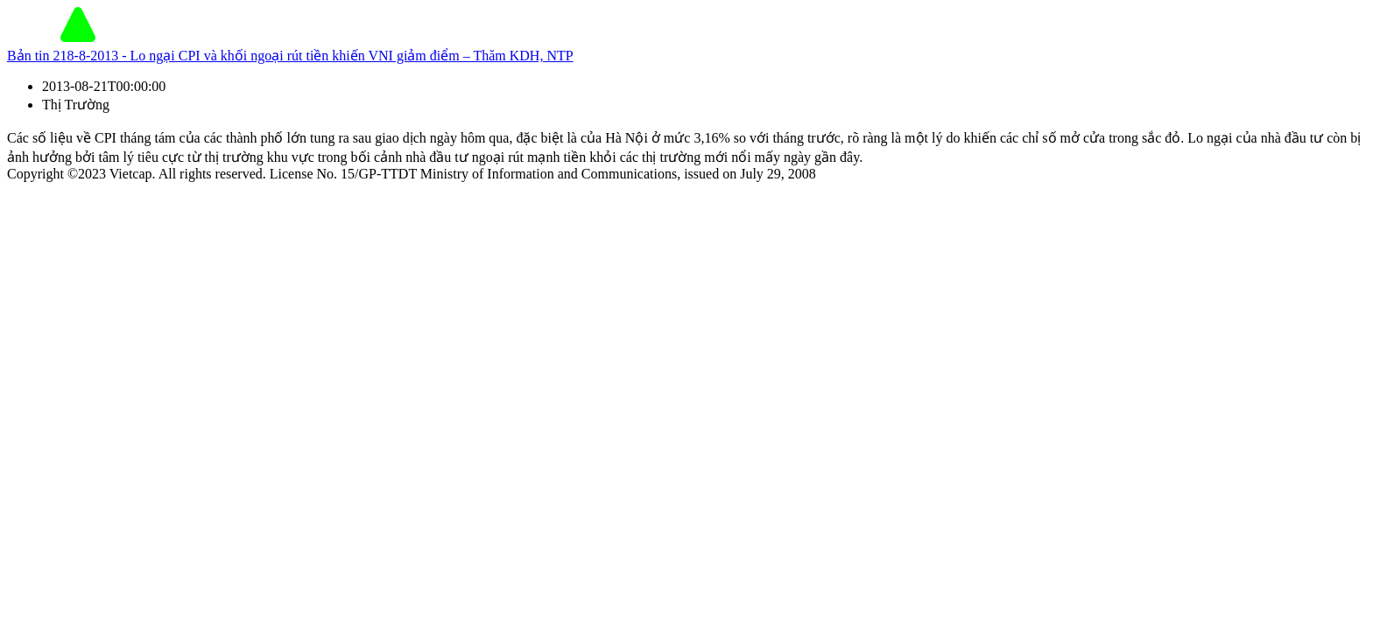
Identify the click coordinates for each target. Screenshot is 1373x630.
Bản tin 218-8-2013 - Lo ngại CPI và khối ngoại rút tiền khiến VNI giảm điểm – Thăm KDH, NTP (290, 55)
